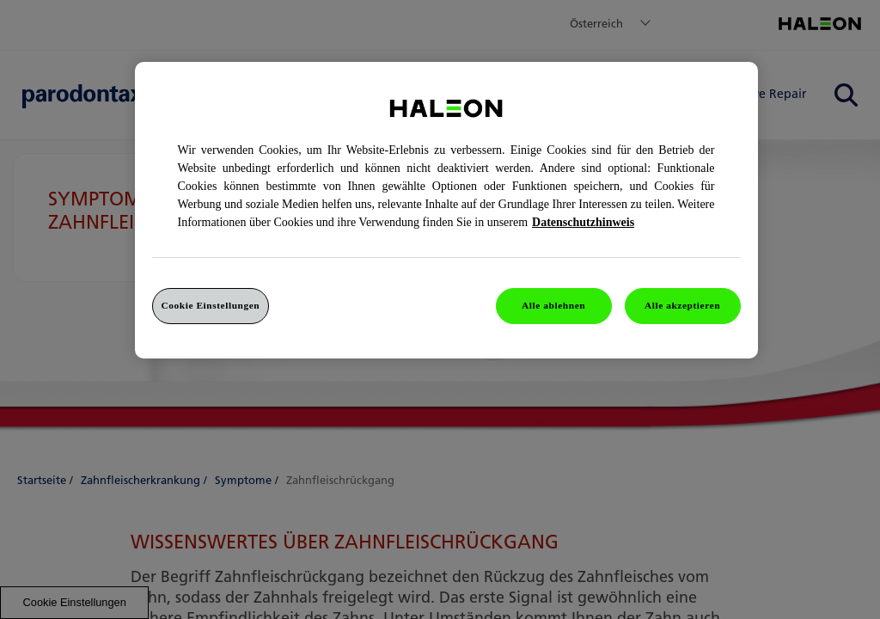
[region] (446, 210)
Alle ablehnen (553, 305)
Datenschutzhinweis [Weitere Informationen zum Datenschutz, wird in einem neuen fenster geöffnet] (583, 222)
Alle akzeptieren (682, 305)
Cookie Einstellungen (211, 305)
